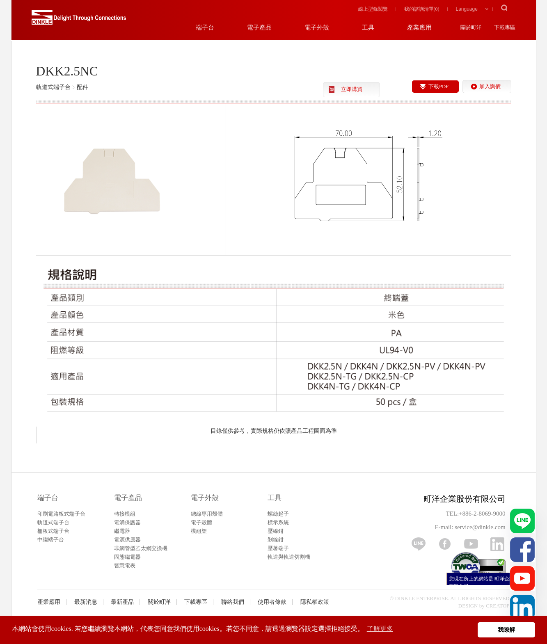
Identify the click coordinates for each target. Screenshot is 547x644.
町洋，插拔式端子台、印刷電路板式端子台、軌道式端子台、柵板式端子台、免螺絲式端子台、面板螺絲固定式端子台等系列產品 (79, 20)
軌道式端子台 (53, 522)
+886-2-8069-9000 (482, 513)
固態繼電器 (127, 557)
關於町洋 (159, 602)
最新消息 (85, 602)
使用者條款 (272, 602)
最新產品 (122, 602)
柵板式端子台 (53, 531)
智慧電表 (124, 565)
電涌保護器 (127, 522)
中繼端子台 (50, 540)
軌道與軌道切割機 (289, 557)
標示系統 (278, 522)
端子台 (47, 498)
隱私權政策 (314, 602)
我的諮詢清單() (421, 9)
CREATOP (498, 606)
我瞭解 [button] (506, 629)
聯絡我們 (232, 602)
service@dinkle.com (480, 527)
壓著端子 (278, 548)
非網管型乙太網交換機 (140, 548)
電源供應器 (127, 540)
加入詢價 (490, 86)
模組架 (199, 531)
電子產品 (128, 498)
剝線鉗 (276, 540)
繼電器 (122, 531)
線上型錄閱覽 (373, 9)
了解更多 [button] (380, 628)
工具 (275, 498)
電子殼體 (201, 522)
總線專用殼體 (207, 514)
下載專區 (195, 602)
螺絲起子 (278, 514)
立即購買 (351, 89)
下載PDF (438, 86)
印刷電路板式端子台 (61, 514)
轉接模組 (124, 514)
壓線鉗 (276, 531)
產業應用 (48, 602)
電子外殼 (205, 498)
